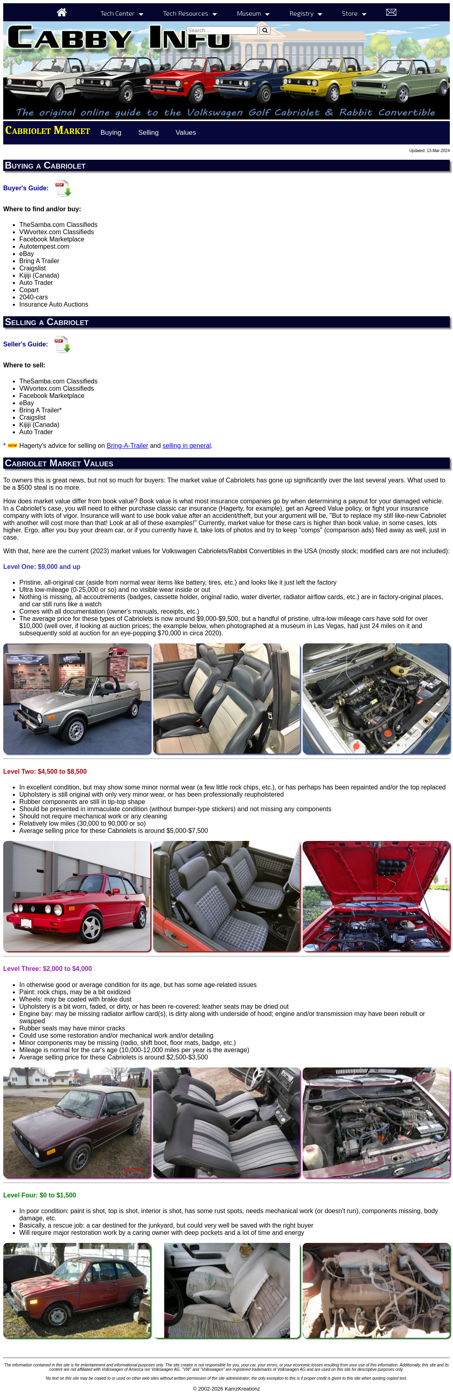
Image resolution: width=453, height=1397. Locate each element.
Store (350, 13)
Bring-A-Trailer (127, 445)
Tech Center (117, 13)
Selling (148, 132)
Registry (301, 13)
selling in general (187, 445)
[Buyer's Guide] (64, 187)
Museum (249, 13)
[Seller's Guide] (63, 344)
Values (186, 132)
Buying (110, 132)
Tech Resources (185, 13)
